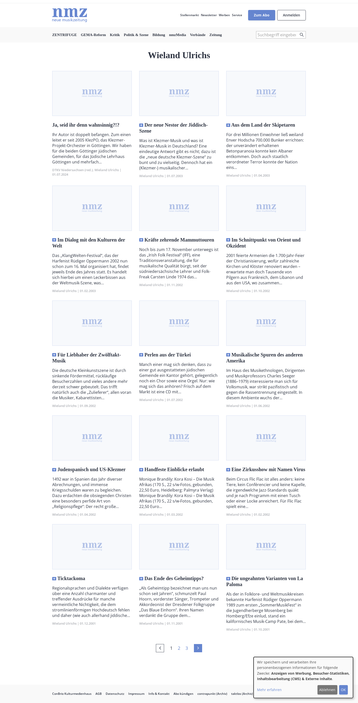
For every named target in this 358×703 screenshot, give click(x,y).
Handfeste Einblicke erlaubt (174, 469)
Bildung (158, 35)
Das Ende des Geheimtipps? (174, 578)
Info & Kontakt (159, 694)
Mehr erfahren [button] (269, 689)
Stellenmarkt (189, 15)
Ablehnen (327, 689)
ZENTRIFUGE (64, 35)
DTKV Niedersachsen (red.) (72, 170)
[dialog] (303, 677)
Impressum (136, 694)
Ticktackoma (71, 578)
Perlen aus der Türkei (167, 354)
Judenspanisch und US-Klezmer (91, 469)
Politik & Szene (136, 35)
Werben (224, 15)
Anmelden (291, 15)
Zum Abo (261, 15)
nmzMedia (177, 35)
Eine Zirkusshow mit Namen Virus (268, 469)
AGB (98, 694)
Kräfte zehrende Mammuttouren (179, 240)
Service (237, 15)
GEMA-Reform (93, 35)
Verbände (197, 35)
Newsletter (209, 15)
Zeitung (215, 35)
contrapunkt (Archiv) (212, 694)
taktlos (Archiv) (242, 694)
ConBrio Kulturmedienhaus (71, 694)
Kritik (115, 35)
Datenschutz (115, 694)
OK (343, 689)
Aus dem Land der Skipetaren (263, 125)
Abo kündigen (183, 694)
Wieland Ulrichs (106, 170)
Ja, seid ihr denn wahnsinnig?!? (85, 125)
